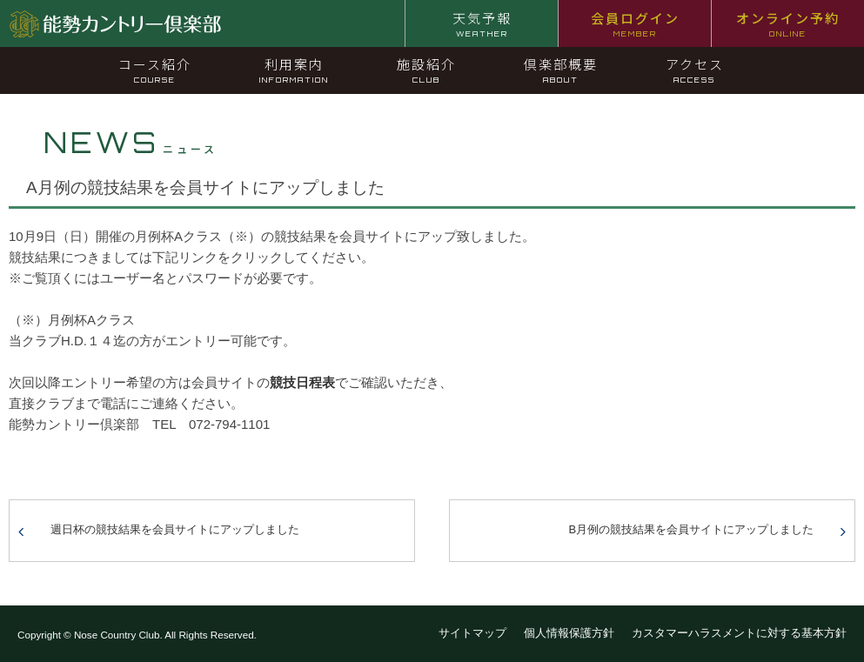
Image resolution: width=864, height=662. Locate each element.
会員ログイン (635, 23)
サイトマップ (472, 632)
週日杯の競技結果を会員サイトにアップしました (174, 529)
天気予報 (482, 23)
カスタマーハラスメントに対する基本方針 (739, 632)
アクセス (695, 69)
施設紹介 (426, 69)
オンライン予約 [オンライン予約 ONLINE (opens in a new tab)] (788, 23)
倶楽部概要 (561, 69)
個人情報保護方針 (569, 632)
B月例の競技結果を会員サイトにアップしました (691, 529)
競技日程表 (302, 382)
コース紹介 (154, 69)
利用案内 (294, 69)
